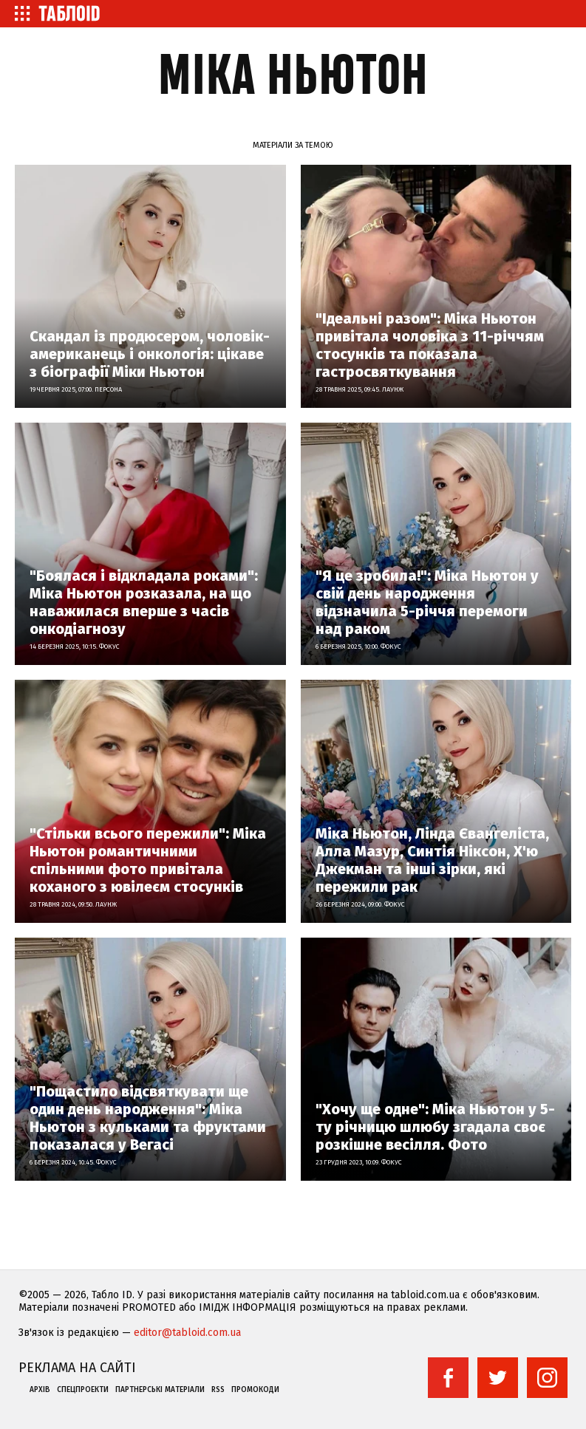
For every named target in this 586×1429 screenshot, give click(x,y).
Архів (40, 1389)
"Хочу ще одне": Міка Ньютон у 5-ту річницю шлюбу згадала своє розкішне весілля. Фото (435, 1126)
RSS (218, 1389)
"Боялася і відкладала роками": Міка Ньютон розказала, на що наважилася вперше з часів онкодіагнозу (144, 602)
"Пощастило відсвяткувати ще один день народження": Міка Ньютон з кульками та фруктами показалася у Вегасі (148, 1117)
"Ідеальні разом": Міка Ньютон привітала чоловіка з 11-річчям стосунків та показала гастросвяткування (430, 345)
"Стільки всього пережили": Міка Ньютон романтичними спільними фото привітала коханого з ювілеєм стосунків (148, 860)
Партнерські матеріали (160, 1389)
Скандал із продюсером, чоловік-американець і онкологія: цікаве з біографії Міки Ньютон (150, 354)
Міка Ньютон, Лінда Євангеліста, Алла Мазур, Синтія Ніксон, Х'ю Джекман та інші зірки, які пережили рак (432, 860)
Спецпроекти (83, 1389)
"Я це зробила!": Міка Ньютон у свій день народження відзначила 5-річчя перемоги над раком (427, 602)
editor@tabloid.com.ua (187, 1332)
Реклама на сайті (77, 1368)
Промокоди (255, 1389)
